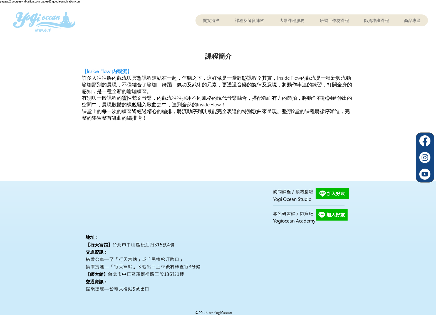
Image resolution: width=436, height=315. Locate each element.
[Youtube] (424, 174)
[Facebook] (424, 140)
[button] (249, 20)
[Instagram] (424, 157)
